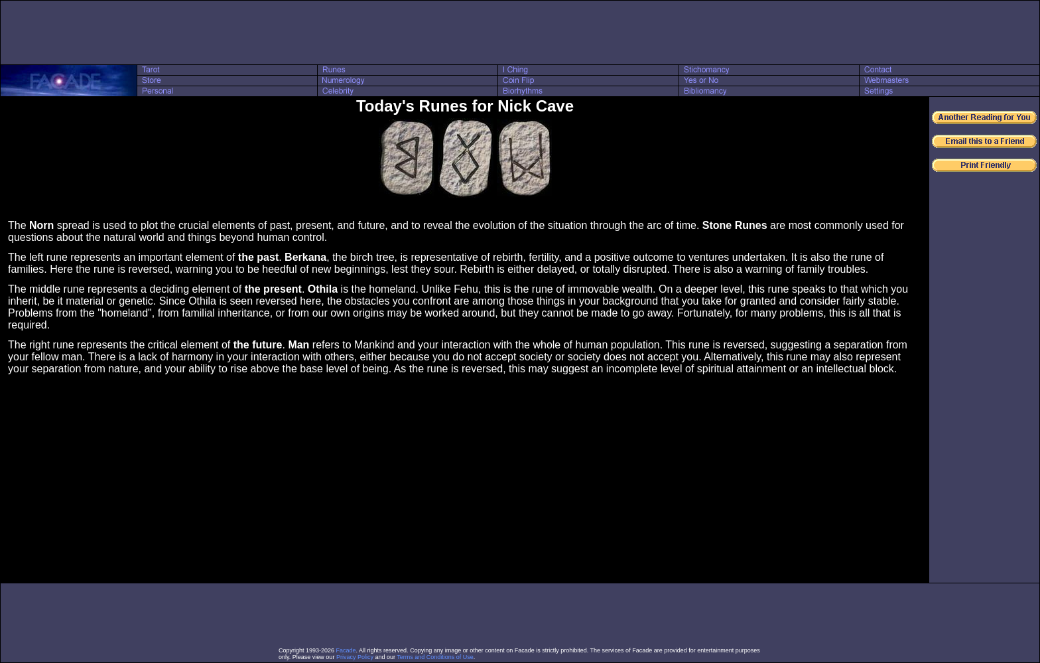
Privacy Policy (354, 657)
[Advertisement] (520, 32)
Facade (346, 650)
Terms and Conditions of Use (435, 657)
